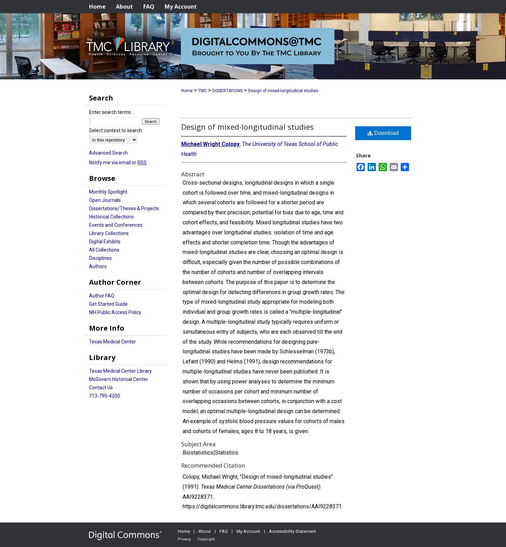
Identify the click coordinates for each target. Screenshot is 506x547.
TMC (202, 90)
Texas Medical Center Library (120, 371)
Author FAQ (101, 296)
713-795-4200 (104, 396)
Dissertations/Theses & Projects (124, 208)
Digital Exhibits (104, 241)
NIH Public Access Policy (115, 312)
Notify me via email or (118, 162)
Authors (98, 266)
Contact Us (101, 387)
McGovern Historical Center (118, 379)
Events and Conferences (116, 225)
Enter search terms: (110, 112)
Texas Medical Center (112, 341)
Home (187, 90)
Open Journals (105, 200)
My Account (248, 531)
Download (383, 133)
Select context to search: (116, 130)
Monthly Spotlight (108, 192)
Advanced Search (108, 153)
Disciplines (100, 258)
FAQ (224, 531)
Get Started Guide (108, 304)
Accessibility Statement (292, 531)
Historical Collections (111, 216)
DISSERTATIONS (227, 90)
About (204, 531)
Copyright (206, 539)
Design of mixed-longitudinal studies (283, 90)
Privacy (184, 539)
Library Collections (109, 233)
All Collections (104, 250)
